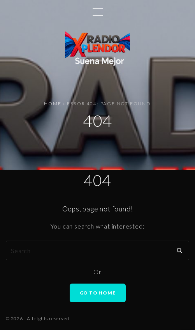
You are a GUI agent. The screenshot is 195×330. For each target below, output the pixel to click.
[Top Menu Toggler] (97, 11)
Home (52, 103)
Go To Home (98, 293)
